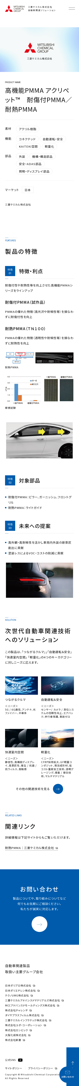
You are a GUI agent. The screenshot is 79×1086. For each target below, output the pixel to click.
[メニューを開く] (72, 8)
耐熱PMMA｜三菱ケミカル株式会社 (31, 848)
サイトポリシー (13, 1068)
